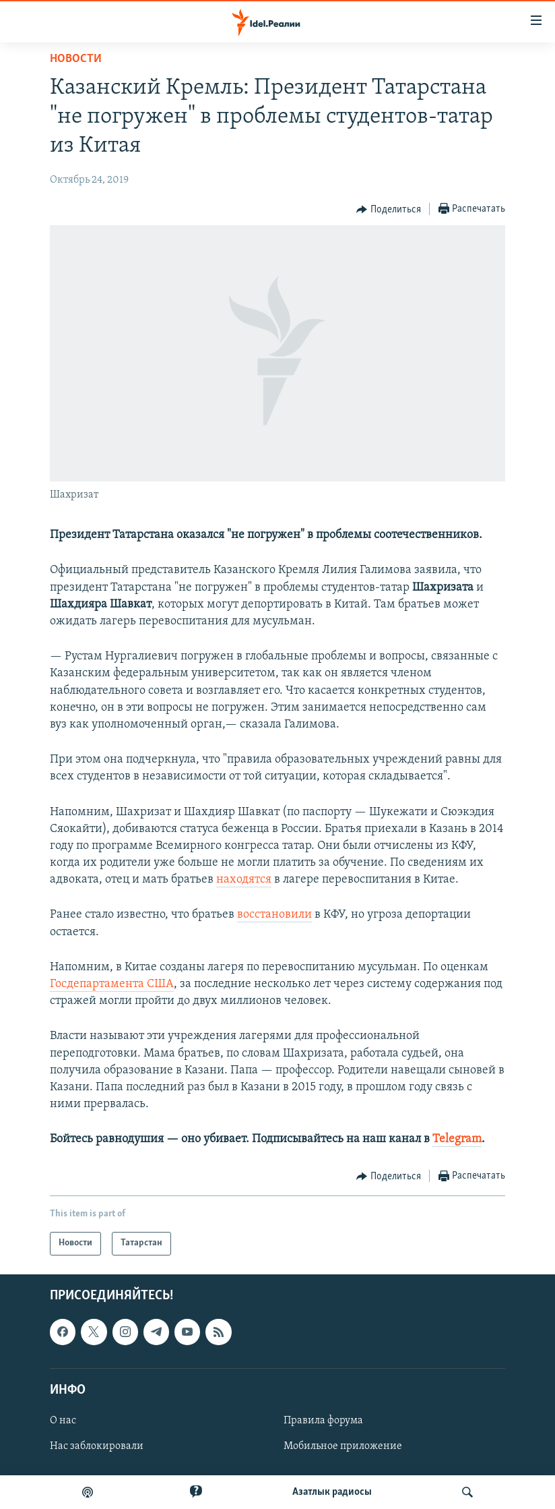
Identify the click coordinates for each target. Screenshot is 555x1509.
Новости (76, 59)
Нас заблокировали (96, 1446)
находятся (243, 879)
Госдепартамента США (112, 984)
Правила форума (323, 1420)
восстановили (274, 914)
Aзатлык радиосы (332, 1492)
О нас (63, 1420)
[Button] (388, 209)
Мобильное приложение (343, 1446)
